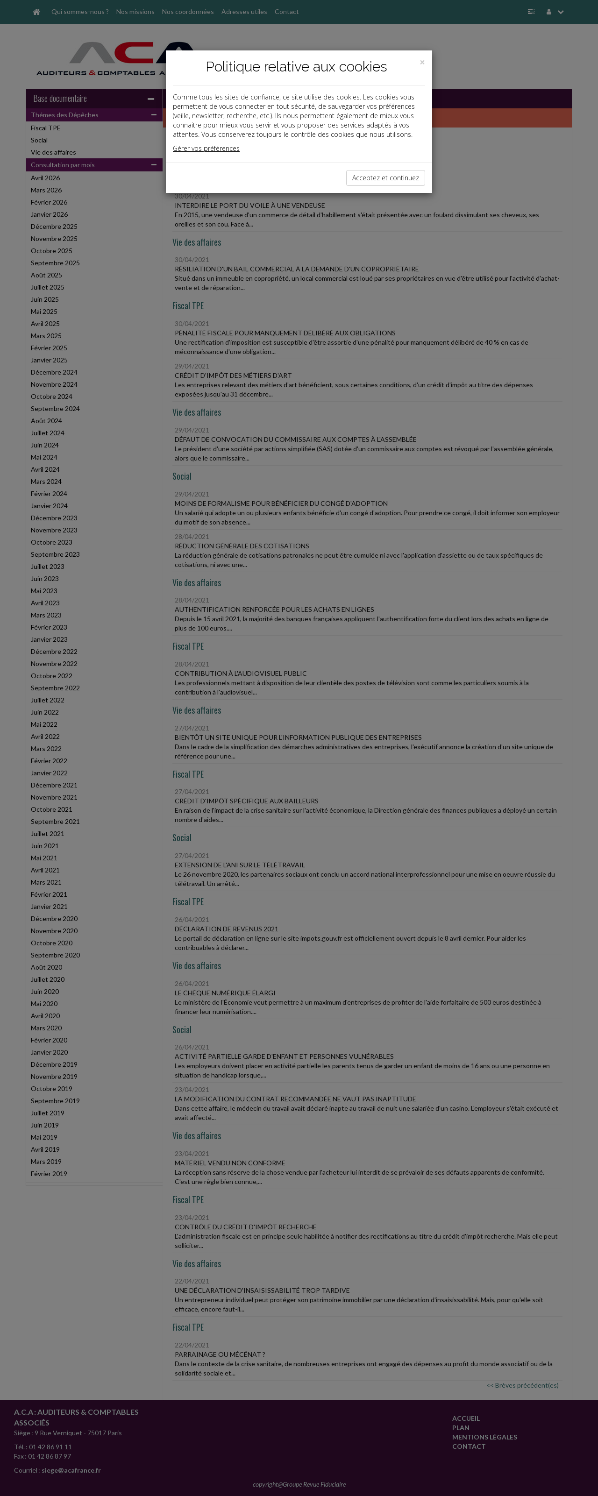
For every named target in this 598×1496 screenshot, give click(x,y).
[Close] (422, 62)
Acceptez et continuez (385, 177)
